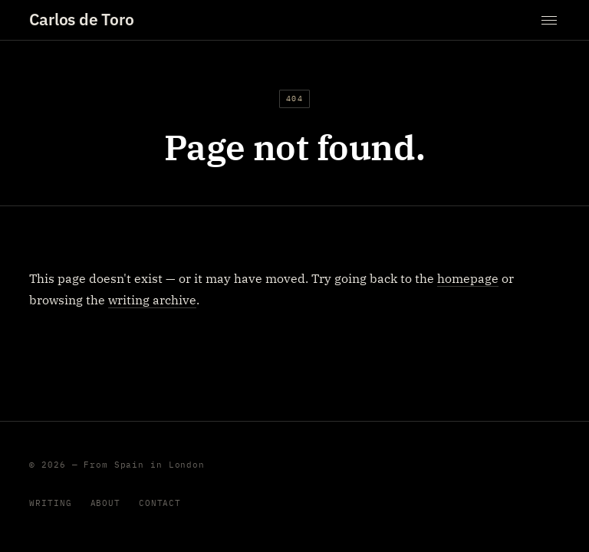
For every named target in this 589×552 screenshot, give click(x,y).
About (105, 503)
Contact (160, 503)
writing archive (152, 299)
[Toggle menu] (549, 20)
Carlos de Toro (81, 19)
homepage (468, 278)
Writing (50, 503)
